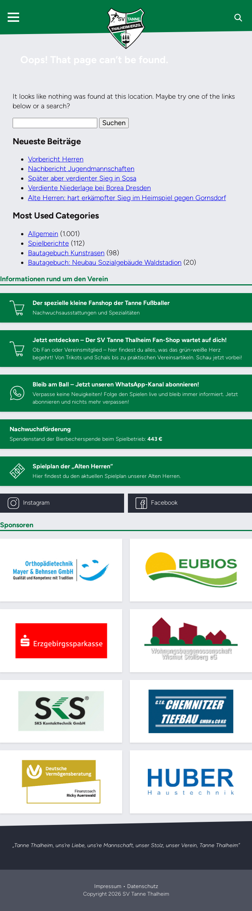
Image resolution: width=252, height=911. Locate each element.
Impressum (107, 886)
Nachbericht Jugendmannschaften (81, 169)
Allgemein (43, 234)
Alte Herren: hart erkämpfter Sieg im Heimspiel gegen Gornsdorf (127, 198)
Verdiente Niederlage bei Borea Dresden (89, 188)
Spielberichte (48, 243)
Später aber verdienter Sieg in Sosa (82, 178)
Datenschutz (142, 886)
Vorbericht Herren (55, 159)
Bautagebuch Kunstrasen (66, 253)
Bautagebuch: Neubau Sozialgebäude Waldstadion (105, 262)
